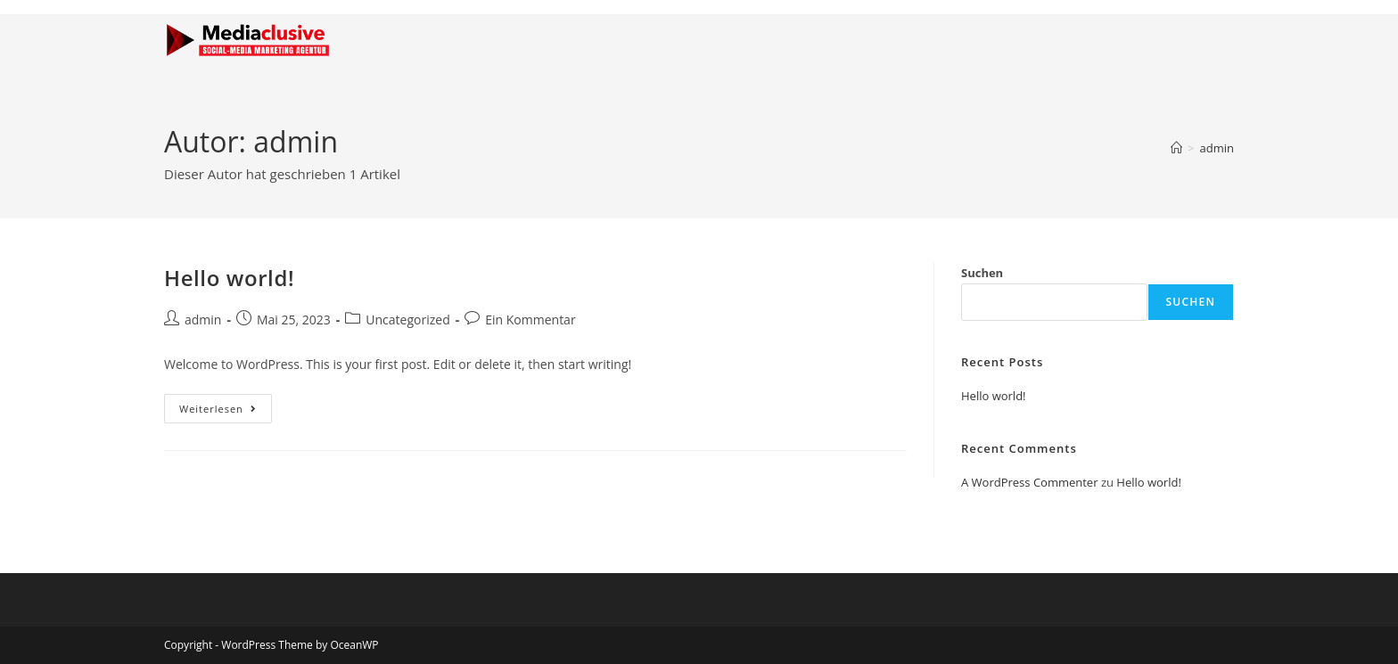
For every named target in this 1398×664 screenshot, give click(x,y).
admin (1217, 148)
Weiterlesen (225, 404)
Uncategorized (407, 319)
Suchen (982, 273)
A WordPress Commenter (1029, 482)
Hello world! (229, 277)
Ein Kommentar (530, 319)
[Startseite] (1176, 148)
